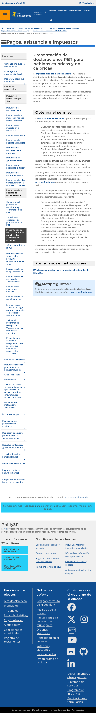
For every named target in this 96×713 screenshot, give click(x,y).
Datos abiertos (46, 654)
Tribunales (11, 611)
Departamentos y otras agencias (78, 675)
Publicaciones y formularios (77, 700)
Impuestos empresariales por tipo (15, 31)
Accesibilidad (78, 710)
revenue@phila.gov (45, 182)
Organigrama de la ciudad (47, 660)
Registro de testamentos (12, 639)
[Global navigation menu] (5, 15)
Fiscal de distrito (15, 615)
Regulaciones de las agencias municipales (47, 621)
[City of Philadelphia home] (23, 14)
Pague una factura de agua (48, 566)
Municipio (10, 605)
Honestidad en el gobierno (48, 639)
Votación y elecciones (43, 648)
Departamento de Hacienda (76, 497)
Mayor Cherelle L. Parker (40, 13)
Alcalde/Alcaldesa (15, 601)
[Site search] (51, 20)
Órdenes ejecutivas (43, 631)
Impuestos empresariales (68, 28)
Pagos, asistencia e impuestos (30, 28)
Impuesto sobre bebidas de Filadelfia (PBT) (50, 31)
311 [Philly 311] (5, 528)
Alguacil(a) (11, 625)
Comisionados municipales (13, 631)
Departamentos (75, 11)
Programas (62, 11)
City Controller (13, 620)
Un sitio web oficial (13, 3)
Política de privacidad (60, 710)
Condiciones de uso (21, 710)
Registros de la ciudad (46, 611)
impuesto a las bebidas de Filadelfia (53, 73)
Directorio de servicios (75, 683)
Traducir (88, 3)
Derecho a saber (40, 710)
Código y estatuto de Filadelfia (48, 602)
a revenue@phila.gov (81, 292)
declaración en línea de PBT (52, 118)
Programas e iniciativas (75, 691)
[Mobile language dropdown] (87, 3)
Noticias (87, 11)
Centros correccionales (47, 553)
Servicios (52, 11)
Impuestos (50, 28)
